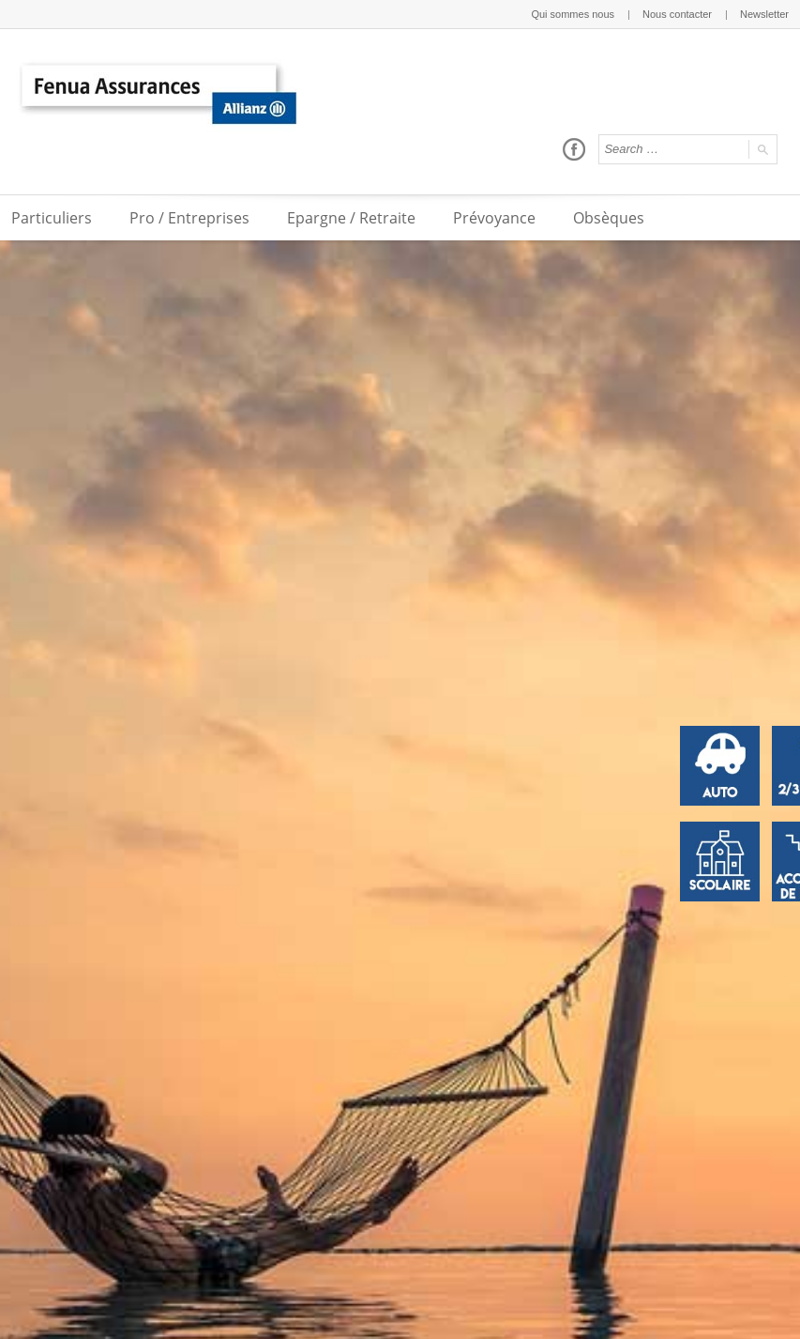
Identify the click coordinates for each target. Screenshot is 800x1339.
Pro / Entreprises (189, 218)
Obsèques (608, 218)
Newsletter (764, 14)
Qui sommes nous (572, 14)
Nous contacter (677, 14)
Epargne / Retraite (351, 218)
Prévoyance (494, 218)
